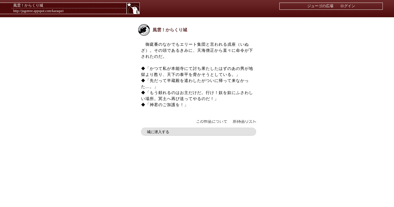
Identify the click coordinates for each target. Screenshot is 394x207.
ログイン (347, 6)
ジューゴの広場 (320, 6)
